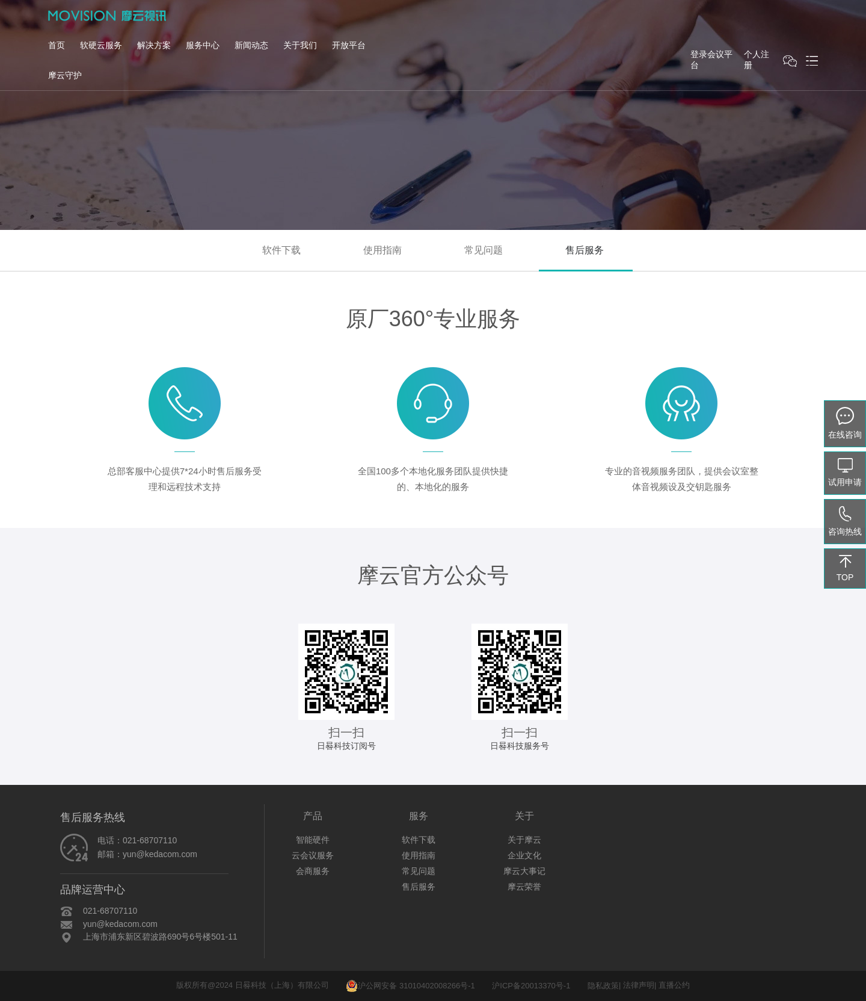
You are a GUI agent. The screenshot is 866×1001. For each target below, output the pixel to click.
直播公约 (674, 985)
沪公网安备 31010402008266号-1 (410, 985)
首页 (56, 45)
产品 (312, 816)
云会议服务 (313, 855)
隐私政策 (603, 985)
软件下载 (281, 250)
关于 (524, 816)
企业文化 (524, 855)
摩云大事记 (524, 871)
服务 (418, 816)
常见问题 (483, 250)
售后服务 (584, 250)
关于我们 (300, 45)
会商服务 (313, 871)
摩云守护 (65, 75)
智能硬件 (313, 839)
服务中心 (203, 45)
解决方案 (154, 45)
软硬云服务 (101, 45)
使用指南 (382, 250)
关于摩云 (524, 839)
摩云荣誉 (524, 886)
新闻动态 (251, 45)
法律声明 (638, 985)
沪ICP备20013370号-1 (531, 985)
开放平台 (349, 45)
